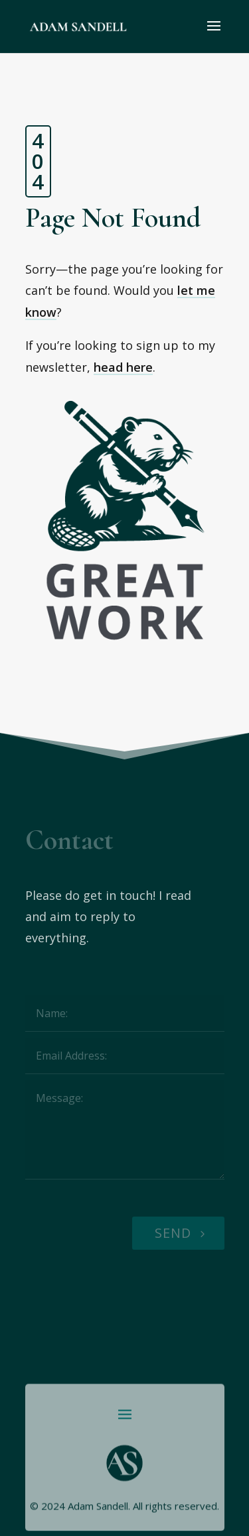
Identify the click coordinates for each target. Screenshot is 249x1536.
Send (173, 1233)
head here (123, 367)
